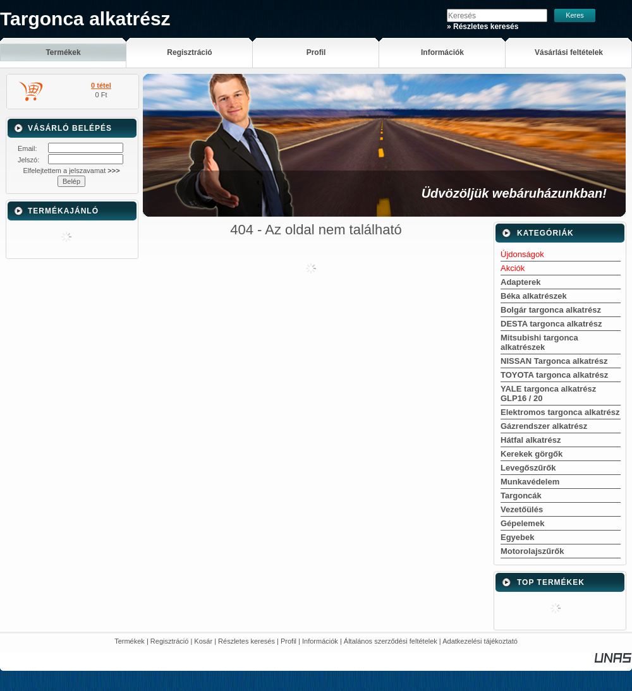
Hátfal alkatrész (531, 440)
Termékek (129, 641)
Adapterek (521, 282)
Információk (320, 641)
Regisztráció (169, 641)
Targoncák (521, 495)
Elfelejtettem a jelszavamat (71, 170)
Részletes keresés (246, 641)
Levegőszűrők (528, 467)
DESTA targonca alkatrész (551, 323)
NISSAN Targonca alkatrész (554, 361)
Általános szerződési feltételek (390, 641)
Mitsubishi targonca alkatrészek (539, 342)
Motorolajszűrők (532, 551)
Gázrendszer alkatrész (544, 426)
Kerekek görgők (531, 454)
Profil (288, 641)
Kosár (203, 641)
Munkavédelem (530, 481)
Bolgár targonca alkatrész (551, 310)
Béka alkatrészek (534, 296)
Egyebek (517, 537)
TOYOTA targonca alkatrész (554, 375)
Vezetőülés (522, 509)
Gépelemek (522, 523)
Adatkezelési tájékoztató (480, 641)
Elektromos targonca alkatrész (560, 412)
